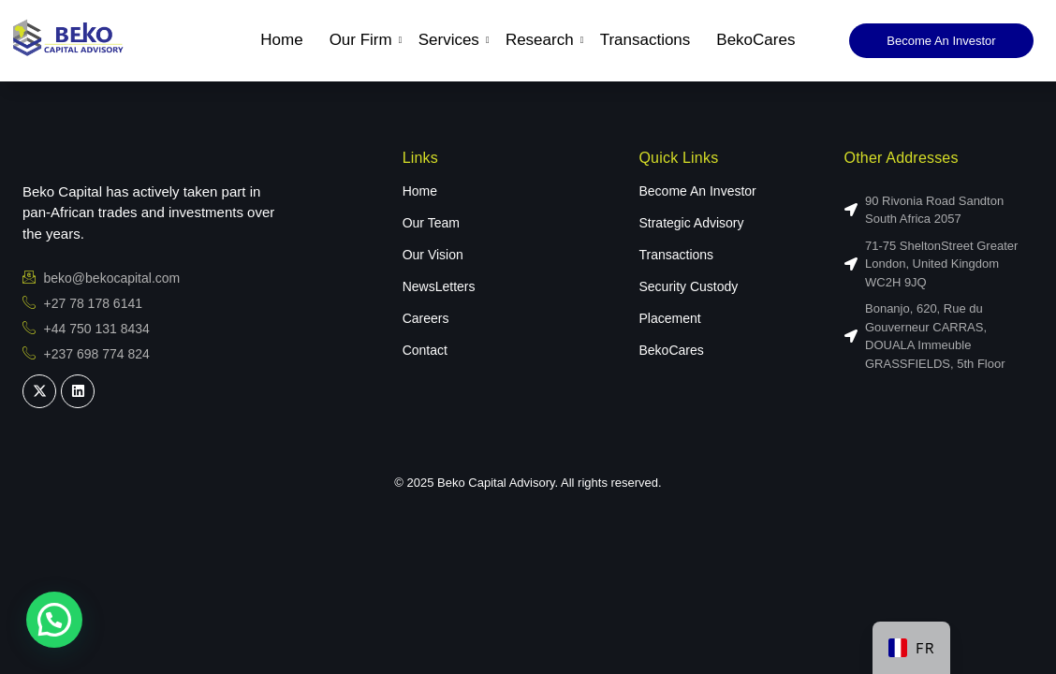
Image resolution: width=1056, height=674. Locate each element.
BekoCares (755, 40)
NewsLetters (439, 286)
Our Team (431, 222)
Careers (426, 318)
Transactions (645, 40)
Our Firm (363, 40)
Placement (669, 318)
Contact (425, 350)
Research (542, 40)
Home (281, 40)
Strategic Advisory (690, 222)
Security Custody (688, 286)
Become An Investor (696, 190)
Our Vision (433, 254)
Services (451, 40)
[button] (54, 620)
